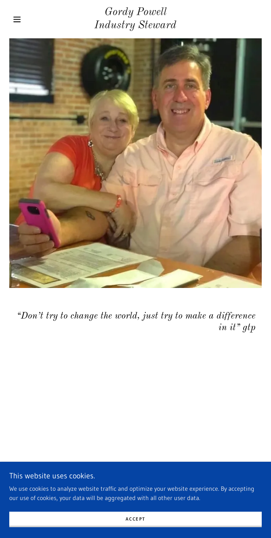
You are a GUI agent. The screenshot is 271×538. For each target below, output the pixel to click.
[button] (21, 19)
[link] (135, 19)
